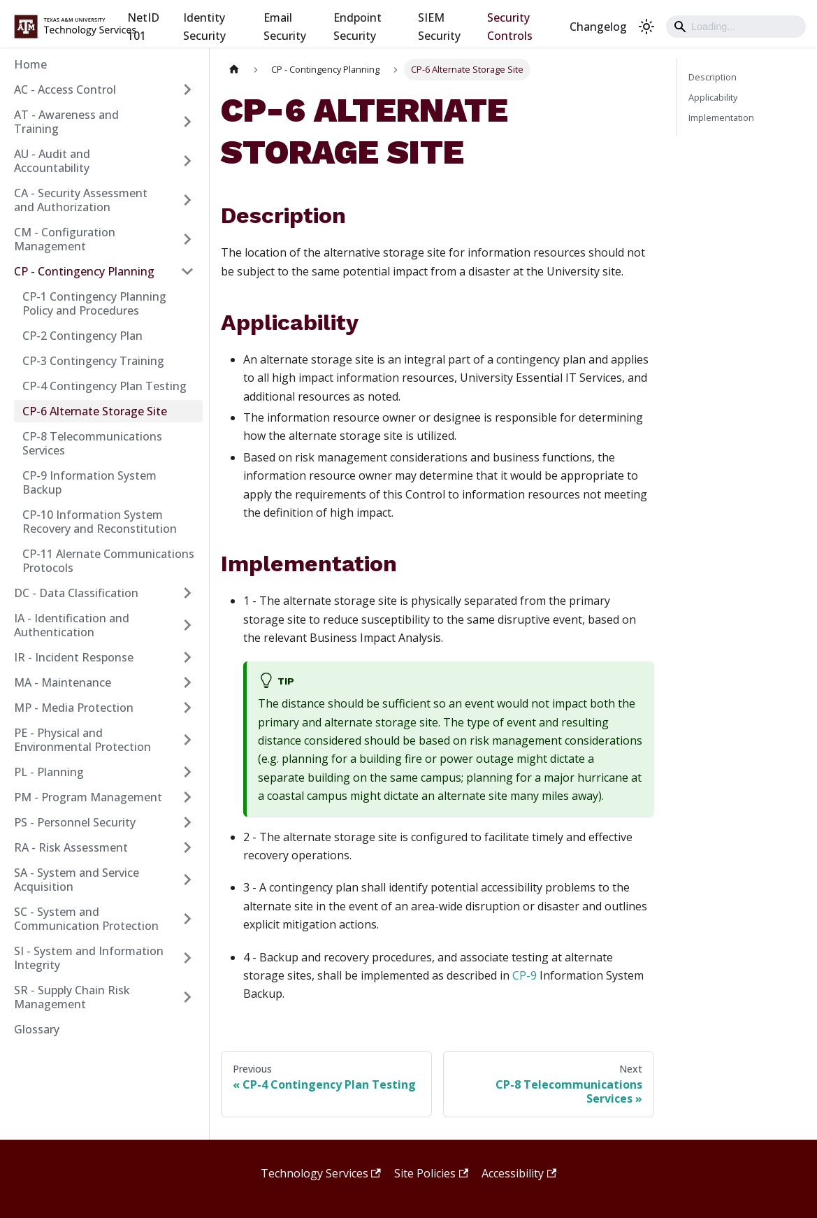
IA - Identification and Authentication (71, 625)
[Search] (736, 26)
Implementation (721, 117)
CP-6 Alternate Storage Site (94, 411)
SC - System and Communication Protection (86, 918)
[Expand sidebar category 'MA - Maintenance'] (187, 682)
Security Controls (510, 26)
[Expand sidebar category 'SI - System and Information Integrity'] (187, 958)
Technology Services (321, 1173)
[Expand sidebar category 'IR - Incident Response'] (187, 657)
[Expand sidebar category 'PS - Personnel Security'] (187, 822)
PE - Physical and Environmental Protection (82, 739)
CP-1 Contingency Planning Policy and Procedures (94, 303)
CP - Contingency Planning (84, 271)
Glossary (36, 1029)
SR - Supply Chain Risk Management (72, 997)
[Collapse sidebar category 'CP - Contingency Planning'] (187, 271)
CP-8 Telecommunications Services (92, 443)
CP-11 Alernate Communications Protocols (108, 560)
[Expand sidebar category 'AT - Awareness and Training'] (187, 121)
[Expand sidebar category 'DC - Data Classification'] (187, 593)
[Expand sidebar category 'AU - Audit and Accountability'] (187, 161)
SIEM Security (439, 26)
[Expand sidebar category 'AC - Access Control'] (187, 89)
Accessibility (519, 1173)
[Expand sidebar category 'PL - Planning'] (187, 772)
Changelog (598, 26)
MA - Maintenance (62, 682)
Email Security (284, 26)
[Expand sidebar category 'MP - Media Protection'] (187, 707)
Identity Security (204, 26)
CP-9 (524, 975)
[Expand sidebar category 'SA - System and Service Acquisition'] (187, 879)
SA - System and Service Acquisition (76, 879)
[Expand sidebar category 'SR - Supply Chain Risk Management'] (187, 997)
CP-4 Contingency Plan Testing (104, 386)
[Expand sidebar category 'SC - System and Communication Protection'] (187, 919)
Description (712, 77)
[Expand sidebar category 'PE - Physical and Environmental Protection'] (187, 740)
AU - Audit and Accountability (52, 160)
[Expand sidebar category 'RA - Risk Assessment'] (187, 847)
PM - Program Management (88, 797)
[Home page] (234, 69)
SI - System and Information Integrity (89, 958)
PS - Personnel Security (75, 822)
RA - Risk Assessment (71, 847)
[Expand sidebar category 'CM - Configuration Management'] (187, 239)
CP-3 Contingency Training (93, 360)
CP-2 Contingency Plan (82, 335)
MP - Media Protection (73, 707)
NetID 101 (143, 26)
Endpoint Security (357, 26)
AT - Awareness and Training (66, 121)
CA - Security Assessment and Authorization (80, 200)
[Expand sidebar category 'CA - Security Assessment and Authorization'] (187, 200)
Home (30, 64)
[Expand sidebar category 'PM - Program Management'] (187, 797)
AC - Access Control (65, 89)
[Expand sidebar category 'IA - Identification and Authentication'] (187, 625)
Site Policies (431, 1173)
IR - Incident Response (73, 657)
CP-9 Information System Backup (89, 482)
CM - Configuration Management (64, 239)
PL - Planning (49, 772)
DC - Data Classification (76, 593)
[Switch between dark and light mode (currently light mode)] (646, 26)
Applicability (712, 97)
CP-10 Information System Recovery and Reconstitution (99, 521)
